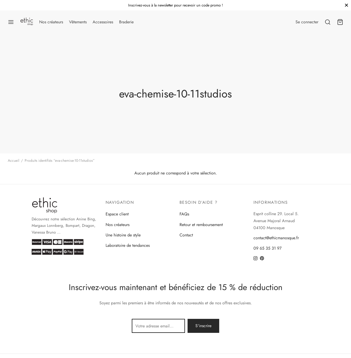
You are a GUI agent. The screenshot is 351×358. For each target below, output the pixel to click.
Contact (186, 235)
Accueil (13, 160)
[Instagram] (255, 258)
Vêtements (78, 22)
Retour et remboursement (201, 225)
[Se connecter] (306, 21)
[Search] (328, 22)
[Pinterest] (262, 258)
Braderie (126, 22)
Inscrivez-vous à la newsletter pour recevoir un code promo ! (175, 5)
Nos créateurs (51, 22)
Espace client (117, 214)
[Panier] (340, 22)
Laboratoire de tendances (128, 245)
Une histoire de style (123, 235)
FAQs (184, 214)
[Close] (346, 5)
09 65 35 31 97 (267, 248)
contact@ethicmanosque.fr (276, 238)
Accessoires (103, 22)
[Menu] (11, 22)
